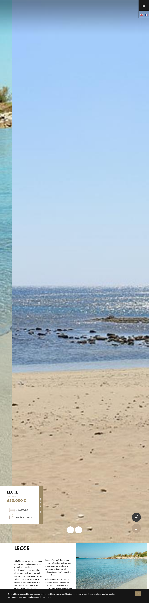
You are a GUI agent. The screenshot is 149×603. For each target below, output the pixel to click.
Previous (70, 529)
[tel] (136, 517)
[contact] (136, 528)
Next (78, 529)
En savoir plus (45, 597)
